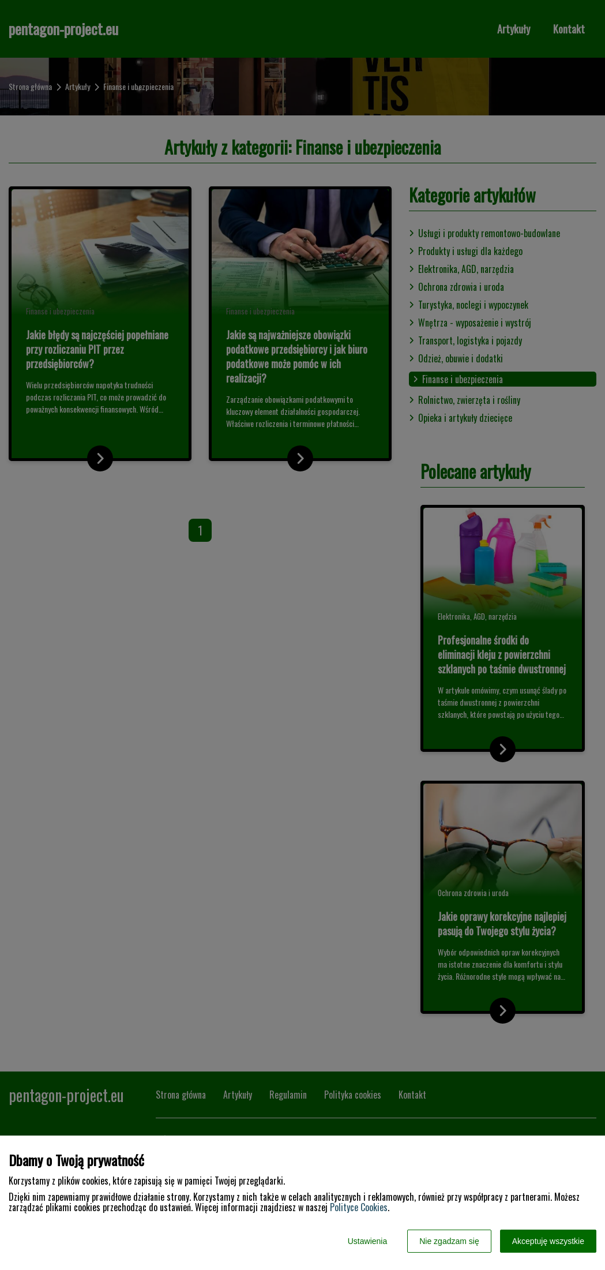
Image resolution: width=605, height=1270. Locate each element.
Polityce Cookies (359, 1207)
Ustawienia (367, 1241)
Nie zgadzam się (449, 1241)
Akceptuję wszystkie (548, 1241)
